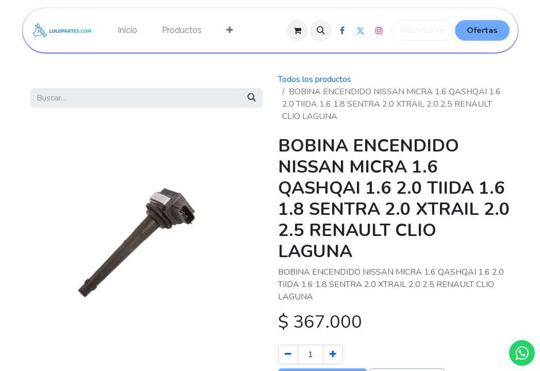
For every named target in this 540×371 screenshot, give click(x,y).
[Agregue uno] (333, 354)
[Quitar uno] (288, 354)
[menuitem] (127, 30)
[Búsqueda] (252, 98)
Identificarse (422, 30)
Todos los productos (314, 79)
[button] (321, 30)
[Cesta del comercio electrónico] (297, 30)
